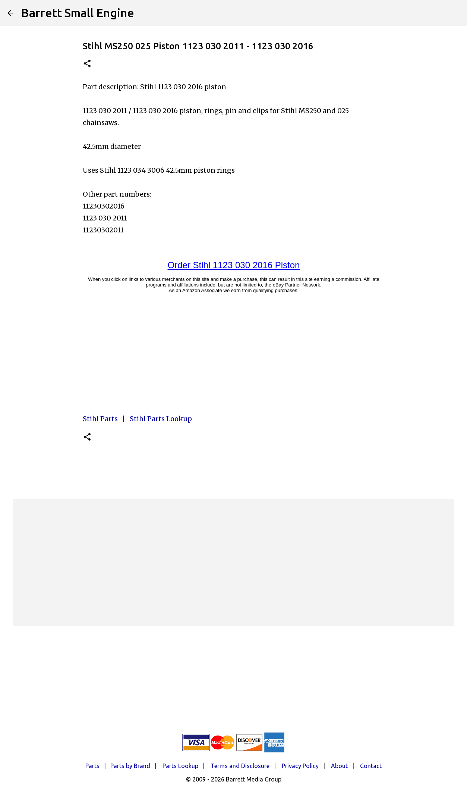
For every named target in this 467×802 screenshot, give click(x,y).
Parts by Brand (130, 765)
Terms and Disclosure (240, 765)
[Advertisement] (233, 562)
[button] (87, 64)
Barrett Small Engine (77, 12)
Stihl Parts (100, 418)
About (339, 765)
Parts (92, 765)
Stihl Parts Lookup (161, 418)
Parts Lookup (180, 765)
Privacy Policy (300, 765)
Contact (371, 765)
